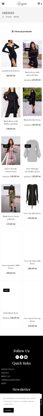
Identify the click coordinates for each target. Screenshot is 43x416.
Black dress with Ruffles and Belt (11, 122)
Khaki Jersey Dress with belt (11, 217)
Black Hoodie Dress (32, 120)
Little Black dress (10, 313)
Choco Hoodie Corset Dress (10, 170)
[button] (3, 4)
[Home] (3, 17)
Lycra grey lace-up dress (32, 319)
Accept (8, 410)
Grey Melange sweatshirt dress (32, 170)
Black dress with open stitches (32, 73)
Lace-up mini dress (32, 213)
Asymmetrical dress (10, 71)
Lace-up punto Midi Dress (10, 266)
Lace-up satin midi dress (32, 262)
